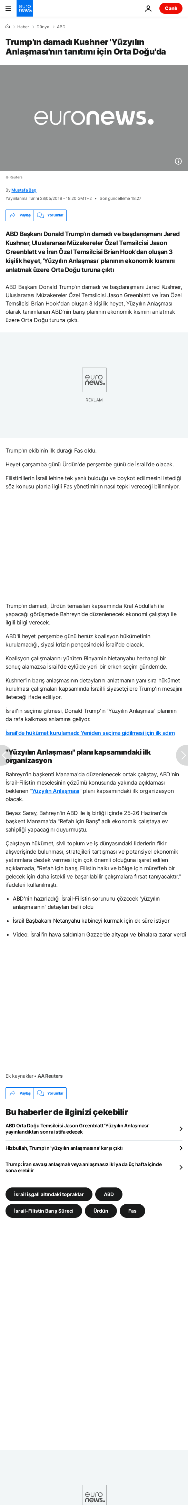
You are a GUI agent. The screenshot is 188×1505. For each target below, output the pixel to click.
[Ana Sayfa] (8, 26)
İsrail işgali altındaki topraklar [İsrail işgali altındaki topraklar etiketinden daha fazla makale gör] (49, 1194)
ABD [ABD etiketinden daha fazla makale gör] (109, 1194)
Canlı (171, 8)
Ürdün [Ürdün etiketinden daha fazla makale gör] (100, 1211)
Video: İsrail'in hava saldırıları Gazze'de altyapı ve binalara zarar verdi (99, 934)
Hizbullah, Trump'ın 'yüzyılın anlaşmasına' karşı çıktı (64, 1148)
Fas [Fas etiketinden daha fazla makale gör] (132, 1211)
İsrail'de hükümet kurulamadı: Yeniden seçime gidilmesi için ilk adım (90, 732)
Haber (23, 27)
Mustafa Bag (23, 190)
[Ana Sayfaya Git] (25, 8)
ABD (61, 27)
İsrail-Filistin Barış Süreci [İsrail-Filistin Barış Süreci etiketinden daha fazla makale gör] (43, 1211)
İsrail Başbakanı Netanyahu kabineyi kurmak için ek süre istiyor (91, 920)
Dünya (43, 27)
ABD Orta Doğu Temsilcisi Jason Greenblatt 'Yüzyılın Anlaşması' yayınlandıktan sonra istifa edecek (77, 1129)
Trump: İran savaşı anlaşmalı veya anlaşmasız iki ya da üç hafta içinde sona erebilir (83, 1167)
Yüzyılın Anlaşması (55, 790)
